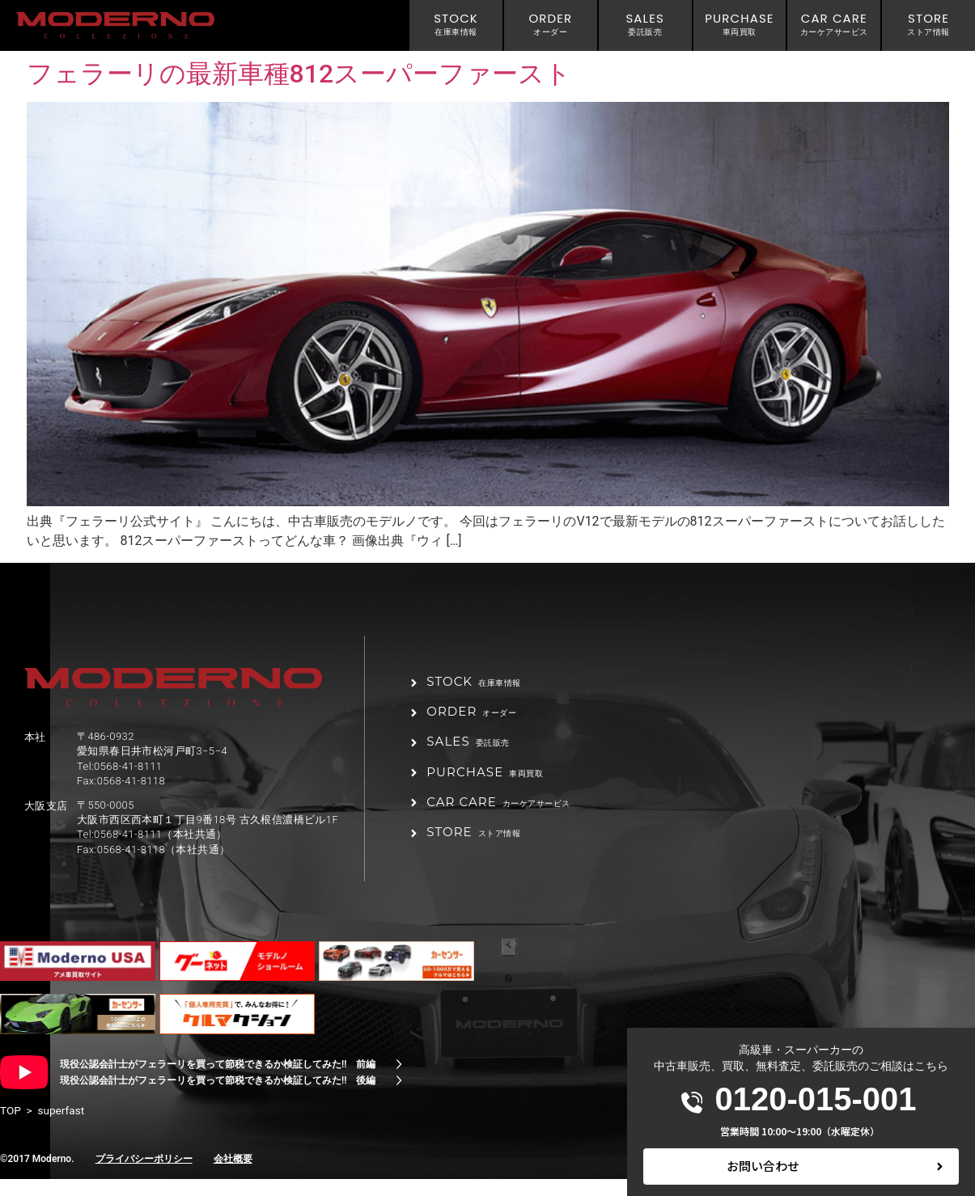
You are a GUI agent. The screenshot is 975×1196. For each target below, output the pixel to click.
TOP (10, 1127)
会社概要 (233, 1175)
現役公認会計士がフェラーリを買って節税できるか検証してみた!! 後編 (217, 1097)
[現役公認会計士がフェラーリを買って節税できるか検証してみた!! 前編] (399, 1081)
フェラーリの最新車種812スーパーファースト (299, 73)
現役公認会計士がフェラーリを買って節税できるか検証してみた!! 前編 (217, 1081)
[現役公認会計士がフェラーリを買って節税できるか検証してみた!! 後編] (399, 1097)
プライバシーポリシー (144, 1175)
